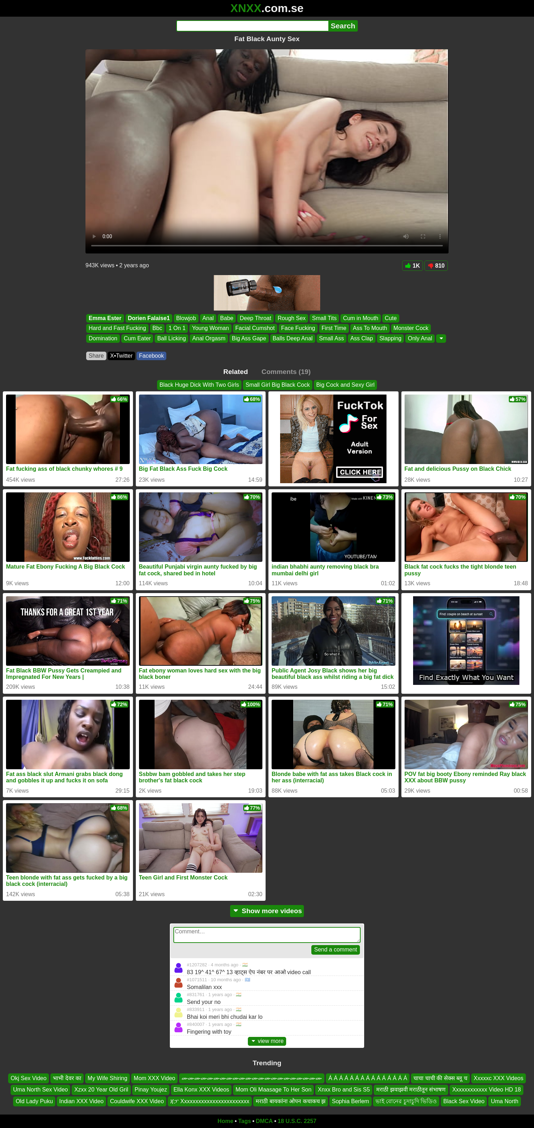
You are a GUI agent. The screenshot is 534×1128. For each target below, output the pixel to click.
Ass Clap (361, 338)
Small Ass (331, 338)
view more (267, 1041)
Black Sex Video (463, 1101)
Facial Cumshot (255, 328)
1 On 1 (176, 328)
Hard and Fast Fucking (117, 328)
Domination (103, 338)
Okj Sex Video (28, 1078)
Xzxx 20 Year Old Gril (101, 1090)
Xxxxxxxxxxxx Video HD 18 (486, 1090)
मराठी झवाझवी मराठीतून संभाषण (411, 1090)
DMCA (264, 1121)
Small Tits (324, 318)
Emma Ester (105, 318)
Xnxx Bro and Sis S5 (344, 1090)
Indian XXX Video (81, 1101)
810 (436, 266)
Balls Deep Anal (293, 338)
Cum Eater (137, 338)
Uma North (504, 1101)
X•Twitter (121, 356)
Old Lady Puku (34, 1101)
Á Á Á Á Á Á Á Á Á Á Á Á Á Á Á (367, 1078)
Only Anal (420, 338)
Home (225, 1121)
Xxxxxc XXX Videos (498, 1078)
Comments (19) (286, 371)
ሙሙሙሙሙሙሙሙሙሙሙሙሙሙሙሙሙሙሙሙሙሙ (252, 1078)
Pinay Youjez (151, 1090)
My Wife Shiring (107, 1078)
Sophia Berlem (350, 1101)
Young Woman (210, 328)
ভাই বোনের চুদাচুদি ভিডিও (406, 1101)
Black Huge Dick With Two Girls (199, 385)
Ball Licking (171, 338)
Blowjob (186, 318)
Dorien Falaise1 (149, 318)
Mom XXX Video (154, 1078)
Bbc (157, 328)
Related (235, 371)
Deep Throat (255, 318)
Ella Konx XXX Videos (201, 1090)
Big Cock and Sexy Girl (345, 385)
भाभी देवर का (67, 1078)
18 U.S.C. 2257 (297, 1121)
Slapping (390, 338)
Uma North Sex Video (40, 1090)
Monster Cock (411, 328)
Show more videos (267, 911)
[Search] (252, 26)
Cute (391, 318)
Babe (226, 318)
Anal (208, 318)
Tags (244, 1121)
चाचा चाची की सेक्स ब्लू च (440, 1078)
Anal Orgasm (208, 338)
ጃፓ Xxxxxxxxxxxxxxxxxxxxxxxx (209, 1101)
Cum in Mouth (360, 318)
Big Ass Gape (249, 338)
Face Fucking (298, 328)
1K (412, 266)
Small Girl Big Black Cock (277, 385)
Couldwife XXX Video (137, 1101)
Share (96, 356)
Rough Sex (292, 318)
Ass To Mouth (370, 328)
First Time (334, 328)
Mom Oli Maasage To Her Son (273, 1090)
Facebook (151, 356)
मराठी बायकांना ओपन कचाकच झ (291, 1101)
